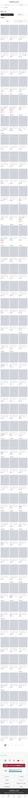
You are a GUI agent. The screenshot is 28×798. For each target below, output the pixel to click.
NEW (7, 21)
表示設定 (21, 14)
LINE (5, 760)
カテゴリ (21, 4)
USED (20, 21)
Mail (22, 760)
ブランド (7, 4)
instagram (9, 760)
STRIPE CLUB (14, 2)
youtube (18, 760)
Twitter (14, 760)
